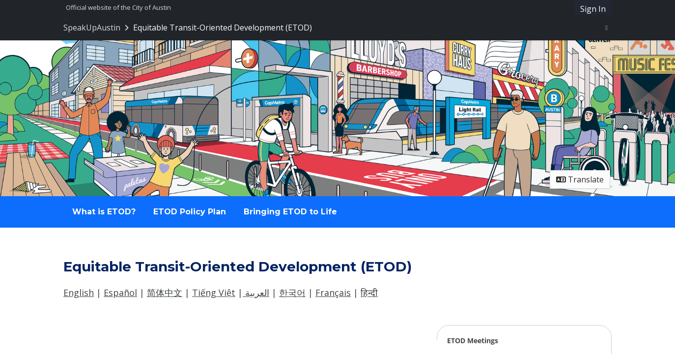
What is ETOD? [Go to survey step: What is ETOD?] (104, 211)
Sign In (593, 8)
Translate (580, 179)
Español (120, 292)
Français (333, 292)
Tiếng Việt (213, 292)
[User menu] (606, 27)
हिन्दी (369, 292)
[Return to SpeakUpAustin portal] (97, 27)
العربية (256, 292)
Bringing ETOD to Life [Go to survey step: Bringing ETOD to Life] (290, 211)
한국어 (292, 292)
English (78, 292)
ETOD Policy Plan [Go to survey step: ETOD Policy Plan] (189, 211)
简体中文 (164, 292)
